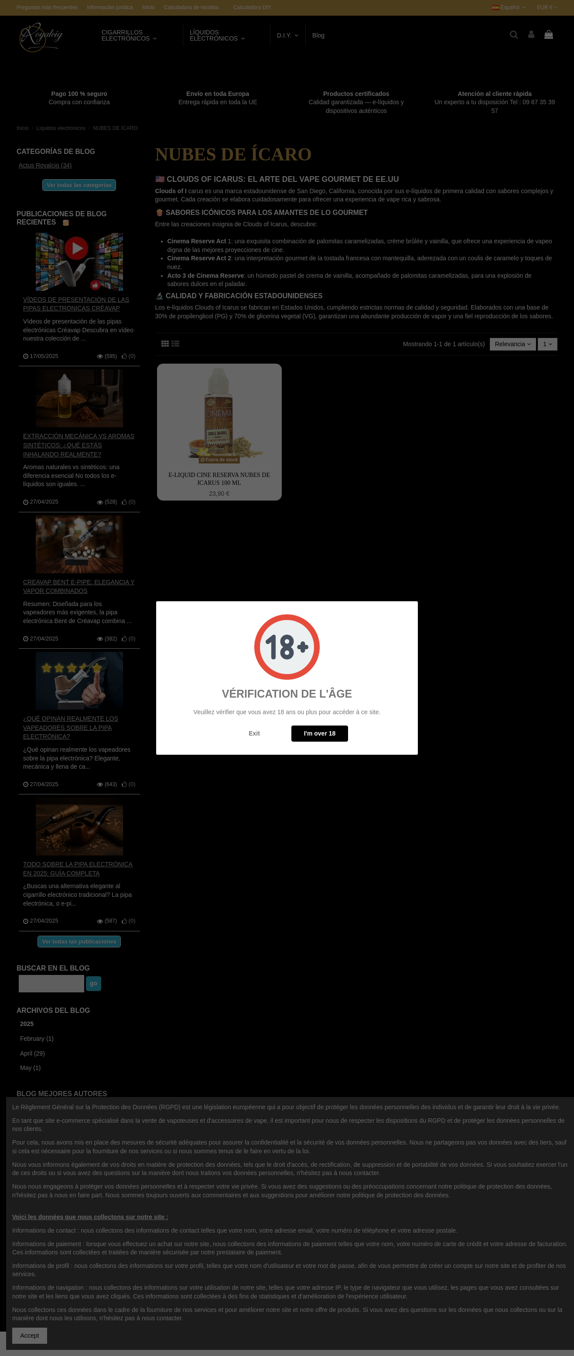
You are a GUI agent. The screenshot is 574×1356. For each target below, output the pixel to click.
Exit (254, 733)
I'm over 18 (320, 733)
